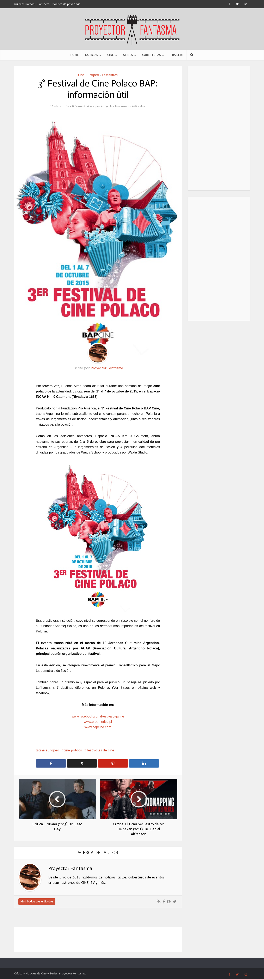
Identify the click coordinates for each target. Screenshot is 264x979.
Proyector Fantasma (115, 106)
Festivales (110, 75)
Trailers (176, 55)
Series (128, 55)
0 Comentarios (82, 106)
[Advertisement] (219, 128)
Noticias (91, 55)
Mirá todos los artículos (36, 901)
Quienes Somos (24, 4)
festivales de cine (100, 750)
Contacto (43, 4)
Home (74, 55)
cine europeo (48, 750)
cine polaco (73, 750)
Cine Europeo (88, 75)
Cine (110, 55)
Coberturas (151, 55)
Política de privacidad (66, 4)
